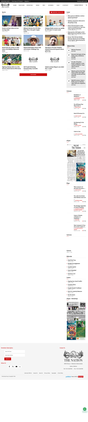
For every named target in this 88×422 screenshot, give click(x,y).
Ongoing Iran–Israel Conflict (75, 323)
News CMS (74, 418)
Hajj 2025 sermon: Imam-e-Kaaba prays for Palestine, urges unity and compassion (78, 105)
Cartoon (69, 293)
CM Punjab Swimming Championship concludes (31, 74)
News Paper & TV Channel (17, 1)
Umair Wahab (78, 213)
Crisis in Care (77, 155)
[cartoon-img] (76, 285)
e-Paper (14, 5)
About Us (41, 415)
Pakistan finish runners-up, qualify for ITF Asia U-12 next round (54, 35)
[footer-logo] (73, 398)
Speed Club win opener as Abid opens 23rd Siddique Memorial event (10, 55)
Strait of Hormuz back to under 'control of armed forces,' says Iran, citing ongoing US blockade (76, 33)
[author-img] (70, 121)
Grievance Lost (71, 316)
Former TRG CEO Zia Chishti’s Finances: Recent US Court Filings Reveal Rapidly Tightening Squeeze (76, 45)
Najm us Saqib (78, 139)
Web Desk (77, 243)
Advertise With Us (28, 415)
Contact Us (35, 415)
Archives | (57, 18)
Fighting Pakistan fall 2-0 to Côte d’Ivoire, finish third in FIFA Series (11, 74)
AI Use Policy (65, 5)
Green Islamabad (72, 312)
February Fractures (76, 73)
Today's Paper (21, 5)
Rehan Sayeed (78, 149)
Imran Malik (78, 130)
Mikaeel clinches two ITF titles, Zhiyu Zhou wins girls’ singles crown (32, 36)
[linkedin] (85, 123)
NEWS (44, 5)
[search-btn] (86, 5)
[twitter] (74, 75)
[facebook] (83, 123)
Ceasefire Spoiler (72, 309)
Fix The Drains (71, 337)
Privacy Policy (47, 415)
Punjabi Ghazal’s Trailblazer (74, 330)
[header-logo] (5, 5)
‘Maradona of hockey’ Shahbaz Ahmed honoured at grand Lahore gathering (54, 55)
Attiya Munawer (78, 157)
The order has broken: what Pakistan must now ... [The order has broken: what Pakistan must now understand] (80, 221)
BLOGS (58, 5)
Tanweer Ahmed (78, 224)
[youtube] (16, 409)
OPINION (37, 5)
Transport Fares (72, 327)
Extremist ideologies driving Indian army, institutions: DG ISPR (78, 79)
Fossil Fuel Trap (72, 302)
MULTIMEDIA (51, 5)
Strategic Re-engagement (74, 305)
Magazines (27, 1)
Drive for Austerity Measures (75, 333)
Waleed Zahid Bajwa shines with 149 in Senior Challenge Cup (32, 54)
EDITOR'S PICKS (30, 5)
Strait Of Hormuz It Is (79, 137)
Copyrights (54, 415)
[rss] (20, 409)
